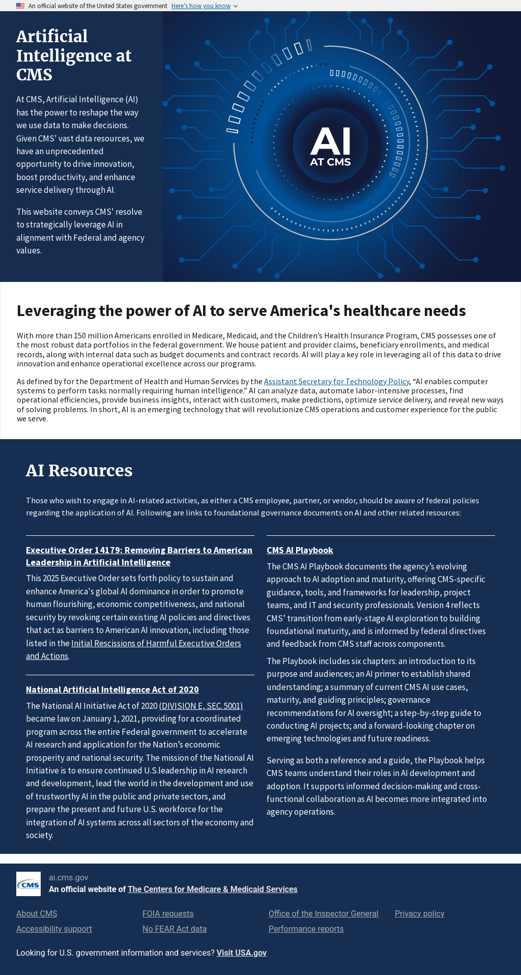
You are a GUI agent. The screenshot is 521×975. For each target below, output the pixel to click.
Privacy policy (420, 914)
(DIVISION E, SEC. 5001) (201, 705)
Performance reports (306, 929)
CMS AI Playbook (300, 550)
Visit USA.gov (242, 953)
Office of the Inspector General (324, 914)
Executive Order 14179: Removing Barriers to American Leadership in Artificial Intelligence (139, 556)
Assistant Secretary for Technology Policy (336, 381)
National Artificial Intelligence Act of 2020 (112, 689)
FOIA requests (168, 914)
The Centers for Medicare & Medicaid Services (213, 889)
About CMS (36, 914)
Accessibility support (54, 929)
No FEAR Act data (174, 929)
